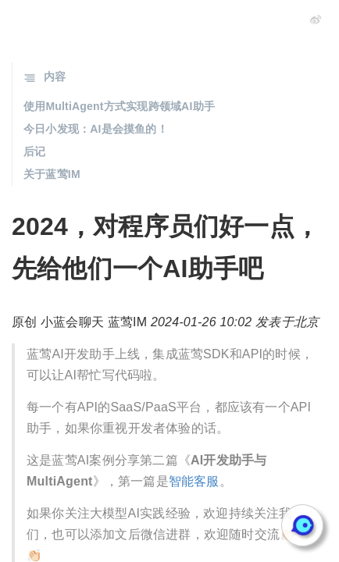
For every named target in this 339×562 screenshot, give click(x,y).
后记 (34, 151)
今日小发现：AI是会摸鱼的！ (95, 129)
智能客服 (194, 481)
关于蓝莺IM (51, 174)
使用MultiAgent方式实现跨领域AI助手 (119, 106)
